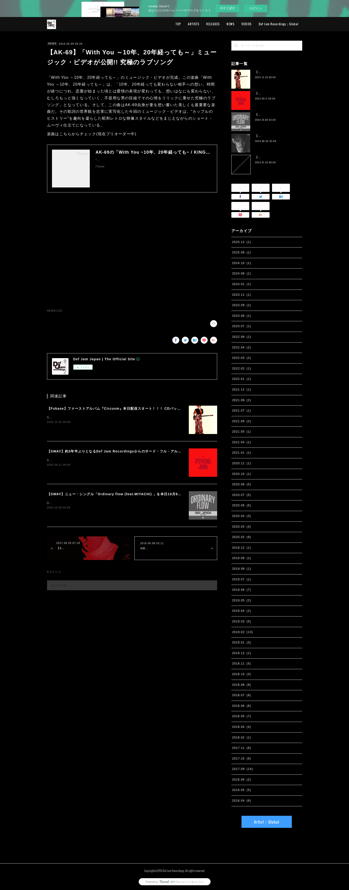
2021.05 (241, 431)
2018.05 (241, 716)
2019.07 (241, 579)
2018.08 (241, 684)
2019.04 (241, 610)
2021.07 (241, 410)
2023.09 (241, 305)
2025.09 (241, 252)
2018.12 (241, 653)
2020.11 (241, 463)
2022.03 (241, 358)
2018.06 (241, 706)
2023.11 (241, 294)
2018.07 (241, 695)
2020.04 (241, 516)
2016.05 (241, 790)
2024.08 (241, 273)
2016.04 (241, 800)
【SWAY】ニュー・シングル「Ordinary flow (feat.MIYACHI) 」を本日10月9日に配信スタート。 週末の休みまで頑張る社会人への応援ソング (166, 494)
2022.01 (241, 379)
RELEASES (213, 24)
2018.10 (241, 674)
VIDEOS (246, 24)
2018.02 (241, 737)
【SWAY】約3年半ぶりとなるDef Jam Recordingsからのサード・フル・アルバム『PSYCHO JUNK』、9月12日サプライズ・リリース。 (162, 451)
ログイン (256, 8)
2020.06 (241, 505)
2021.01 (241, 452)
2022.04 (241, 347)
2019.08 (241, 568)
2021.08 (241, 400)
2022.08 (241, 337)
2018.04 (241, 727)
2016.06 (241, 779)
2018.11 (241, 663)
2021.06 (241, 421)
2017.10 (241, 758)
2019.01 (241, 642)
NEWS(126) (55, 310)
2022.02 (241, 368)
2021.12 (241, 389)
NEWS (230, 24)
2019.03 (241, 621)
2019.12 (241, 547)
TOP (178, 24)
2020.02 (241, 537)
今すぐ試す (227, 8)
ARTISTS (193, 24)
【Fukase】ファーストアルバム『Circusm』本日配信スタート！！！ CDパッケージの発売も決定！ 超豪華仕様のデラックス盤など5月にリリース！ (170, 408)
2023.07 (241, 326)
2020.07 (241, 495)
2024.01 (241, 284)
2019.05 (241, 600)
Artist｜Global (266, 822)
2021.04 (241, 442)
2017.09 (242, 769)
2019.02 (242, 632)
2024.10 (241, 263)
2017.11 (241, 748)
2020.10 (241, 474)
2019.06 (241, 589)
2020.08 (241, 484)
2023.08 (241, 315)
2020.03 (241, 526)
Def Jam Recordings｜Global (279, 24)
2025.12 (241, 242)
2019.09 (241, 558)
